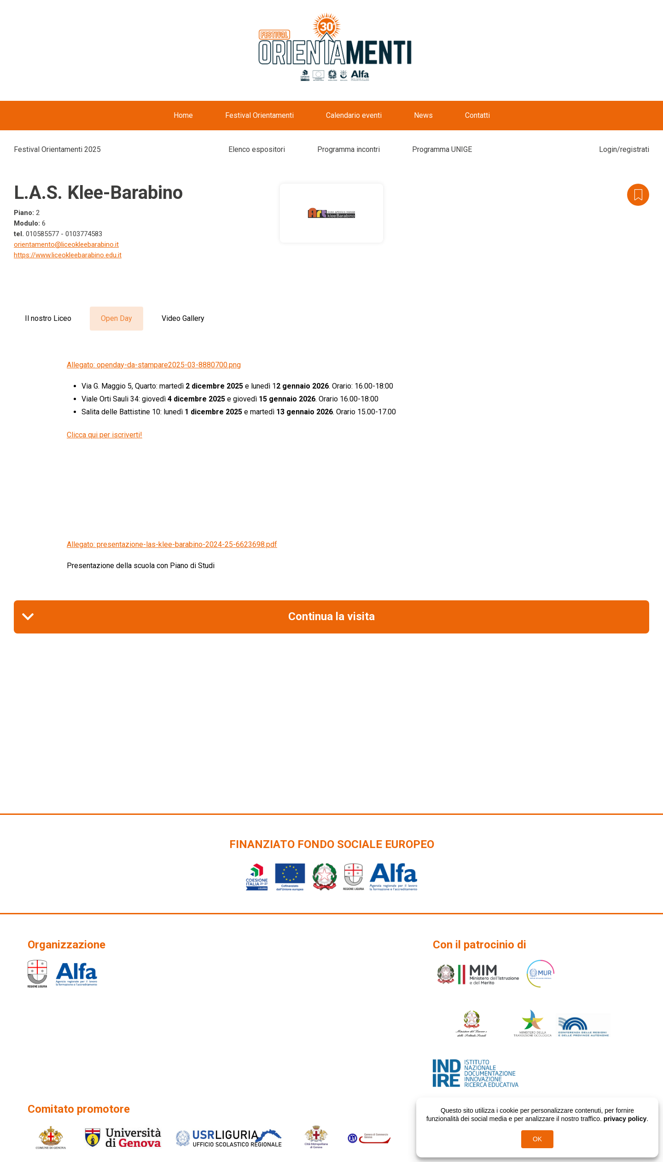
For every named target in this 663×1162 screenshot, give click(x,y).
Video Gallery (183, 318)
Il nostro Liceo (48, 318)
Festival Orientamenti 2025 (57, 149)
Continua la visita (331, 616)
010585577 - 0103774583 (64, 234)
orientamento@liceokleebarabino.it (66, 244)
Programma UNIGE (442, 149)
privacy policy (625, 1118)
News (423, 115)
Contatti (477, 115)
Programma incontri (348, 149)
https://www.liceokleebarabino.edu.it (68, 255)
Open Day (116, 318)
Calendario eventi (354, 115)
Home (183, 115)
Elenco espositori (256, 149)
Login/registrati (624, 149)
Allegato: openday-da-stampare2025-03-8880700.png (154, 364)
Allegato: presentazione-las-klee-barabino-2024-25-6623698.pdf (172, 544)
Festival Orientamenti (259, 115)
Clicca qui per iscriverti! (104, 434)
